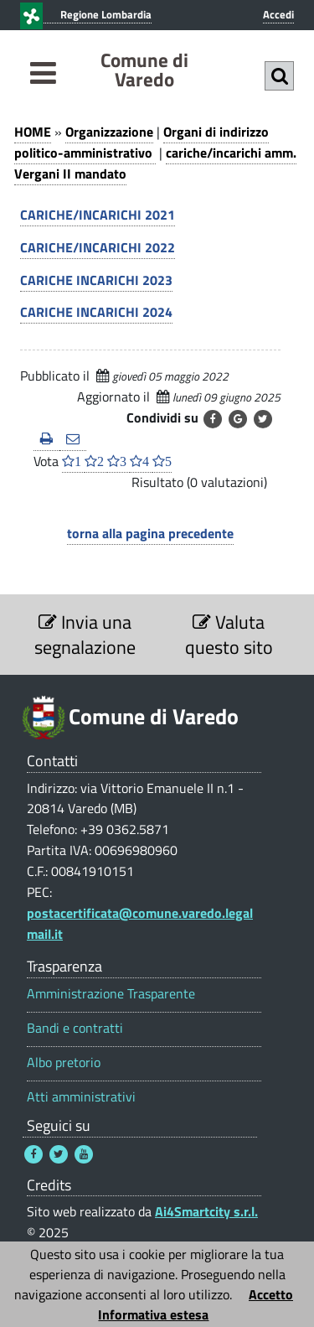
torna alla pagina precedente (150, 533)
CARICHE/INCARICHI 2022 (97, 247)
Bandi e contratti (75, 1028)
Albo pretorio (63, 1062)
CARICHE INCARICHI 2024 (96, 312)
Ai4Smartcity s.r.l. (206, 1211)
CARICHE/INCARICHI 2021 (97, 215)
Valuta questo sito (229, 635)
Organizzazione (109, 132)
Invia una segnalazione (85, 635)
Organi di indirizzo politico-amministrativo (141, 142)
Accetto (271, 1294)
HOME (32, 132)
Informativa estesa (153, 1314)
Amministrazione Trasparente (111, 994)
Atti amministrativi (81, 1097)
